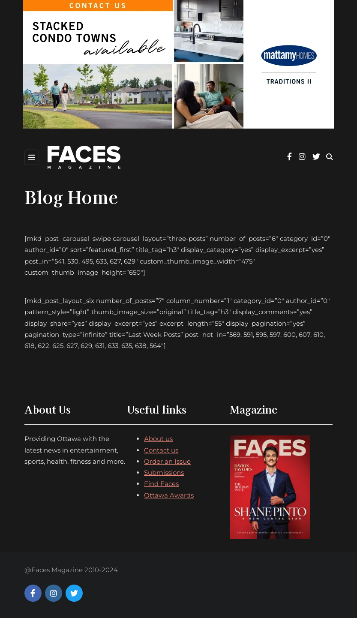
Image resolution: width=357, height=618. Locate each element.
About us (158, 439)
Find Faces (161, 484)
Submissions (164, 472)
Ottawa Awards (169, 495)
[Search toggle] (329, 157)
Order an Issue (167, 461)
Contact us (161, 450)
